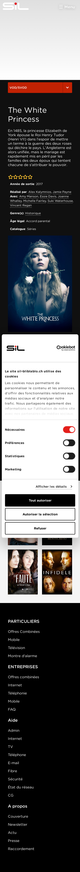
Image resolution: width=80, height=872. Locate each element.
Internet (15, 685)
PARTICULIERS (23, 621)
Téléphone (17, 755)
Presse (13, 841)
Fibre (12, 771)
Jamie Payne (62, 192)
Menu (69, 7)
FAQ (12, 709)
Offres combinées (23, 677)
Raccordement (21, 849)
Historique (33, 213)
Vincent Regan (21, 205)
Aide (13, 720)
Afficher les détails (51, 487)
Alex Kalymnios (39, 192)
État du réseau (21, 787)
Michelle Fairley (34, 200)
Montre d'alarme (22, 656)
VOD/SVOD (40, 87)
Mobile (14, 640)
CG (10, 795)
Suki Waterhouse (60, 200)
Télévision (16, 648)
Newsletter (17, 824)
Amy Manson (28, 196)
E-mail (13, 763)
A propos (17, 806)
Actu (12, 832)
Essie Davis (48, 196)
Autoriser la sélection (40, 514)
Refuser (40, 528)
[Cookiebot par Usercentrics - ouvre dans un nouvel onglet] (57, 348)
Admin (13, 730)
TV (10, 747)
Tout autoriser (40, 500)
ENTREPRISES (23, 666)
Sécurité (15, 779)
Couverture (18, 816)
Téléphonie (17, 693)
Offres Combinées (24, 631)
